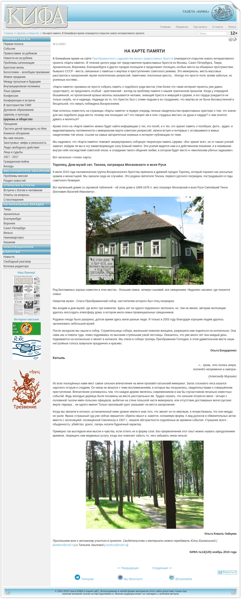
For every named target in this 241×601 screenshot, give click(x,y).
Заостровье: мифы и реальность (25, 142)
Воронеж (9, 223)
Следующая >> (162, 568)
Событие (9, 48)
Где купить (200, 26)
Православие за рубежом (20, 53)
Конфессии (11, 95)
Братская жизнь (14, 67)
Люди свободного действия (21, 147)
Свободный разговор (17, 261)
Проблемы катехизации (19, 62)
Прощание (10, 124)
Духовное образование (19, 109)
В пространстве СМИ (17, 105)
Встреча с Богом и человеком (23, 190)
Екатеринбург (12, 218)
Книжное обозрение (17, 133)
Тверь (7, 209)
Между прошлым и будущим (22, 81)
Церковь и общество (28, 33)
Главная (165, 26)
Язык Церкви (12, 91)
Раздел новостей (15, 180)
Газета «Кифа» (196, 11)
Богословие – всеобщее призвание (26, 72)
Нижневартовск (14, 237)
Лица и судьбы (13, 152)
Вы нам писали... (15, 138)
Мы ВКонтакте (133, 579)
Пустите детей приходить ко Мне (25, 128)
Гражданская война (16, 161)
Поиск (232, 26)
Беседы (9, 166)
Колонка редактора (16, 266)
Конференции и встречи (19, 100)
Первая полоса (13, 44)
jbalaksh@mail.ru (63, 545)
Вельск (8, 233)
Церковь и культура (16, 114)
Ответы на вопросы (16, 195)
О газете (218, 26)
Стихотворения (14, 199)
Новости (9, 257)
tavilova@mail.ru (116, 545)
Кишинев (9, 242)
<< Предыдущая (128, 568)
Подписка (182, 26)
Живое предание (15, 77)
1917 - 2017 (11, 157)
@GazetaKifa (183, 579)
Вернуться (229, 572)
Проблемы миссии (16, 176)
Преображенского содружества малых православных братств (132, 58)
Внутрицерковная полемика (22, 86)
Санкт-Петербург (15, 228)
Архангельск (12, 214)
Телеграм (87, 579)
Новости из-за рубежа (18, 58)
